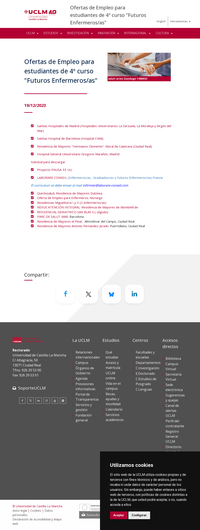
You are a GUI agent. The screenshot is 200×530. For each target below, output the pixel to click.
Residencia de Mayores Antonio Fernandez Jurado (73, 226)
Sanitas (42, 126)
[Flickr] (63, 400)
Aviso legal (20, 510)
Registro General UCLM (172, 436)
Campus (82, 362)
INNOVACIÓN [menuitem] (107, 33)
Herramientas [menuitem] (179, 21)
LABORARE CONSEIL (52, 177)
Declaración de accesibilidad (32, 519)
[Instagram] (47, 400)
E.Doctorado (145, 373)
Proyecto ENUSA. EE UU (54, 170)
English (161, 21)
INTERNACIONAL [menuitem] (136, 33)
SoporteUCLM (32, 388)
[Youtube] (55, 400)
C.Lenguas (144, 389)
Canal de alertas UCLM (172, 410)
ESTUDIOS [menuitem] (51, 33)
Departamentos (148, 362)
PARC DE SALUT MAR (52, 216)
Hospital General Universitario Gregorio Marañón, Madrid (78, 154)
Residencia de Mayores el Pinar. (60, 221)
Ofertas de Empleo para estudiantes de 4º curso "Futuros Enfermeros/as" (108, 15)
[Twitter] (88, 294)
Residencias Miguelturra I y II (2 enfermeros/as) (71, 202)
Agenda (81, 378)
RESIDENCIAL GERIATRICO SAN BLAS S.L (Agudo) (72, 212)
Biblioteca (173, 358)
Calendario (114, 409)
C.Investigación (147, 368)
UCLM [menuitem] (30, 33)
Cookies (35, 510)
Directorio (173, 447)
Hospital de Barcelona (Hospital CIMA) (75, 138)
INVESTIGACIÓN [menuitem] (78, 33)
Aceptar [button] (118, 515)
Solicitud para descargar (48, 162)
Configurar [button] (139, 515)
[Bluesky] (111, 294)
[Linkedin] (134, 294)
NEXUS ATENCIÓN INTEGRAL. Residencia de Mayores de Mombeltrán (87, 207)
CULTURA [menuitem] (163, 33)
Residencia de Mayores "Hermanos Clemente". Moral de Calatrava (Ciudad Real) (95, 146)
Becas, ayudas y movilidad (113, 399)
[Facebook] (65, 294)
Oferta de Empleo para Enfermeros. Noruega (69, 198)
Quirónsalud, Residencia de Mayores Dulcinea (69, 193)
